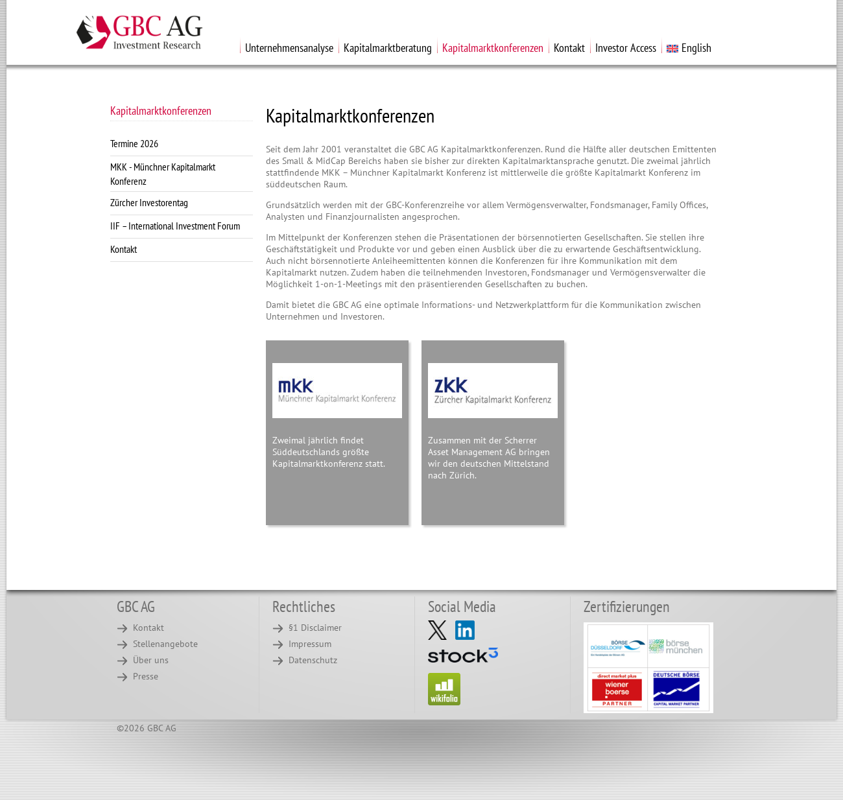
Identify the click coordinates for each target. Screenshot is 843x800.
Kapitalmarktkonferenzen (492, 47)
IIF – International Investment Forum (175, 225)
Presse (145, 676)
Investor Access (625, 47)
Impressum (310, 644)
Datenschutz (313, 660)
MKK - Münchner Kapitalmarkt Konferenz (162, 173)
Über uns (151, 660)
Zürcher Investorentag (149, 202)
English (689, 47)
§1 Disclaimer (315, 627)
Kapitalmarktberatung (388, 47)
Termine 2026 (134, 143)
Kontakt (569, 47)
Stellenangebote (165, 644)
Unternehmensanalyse (289, 47)
